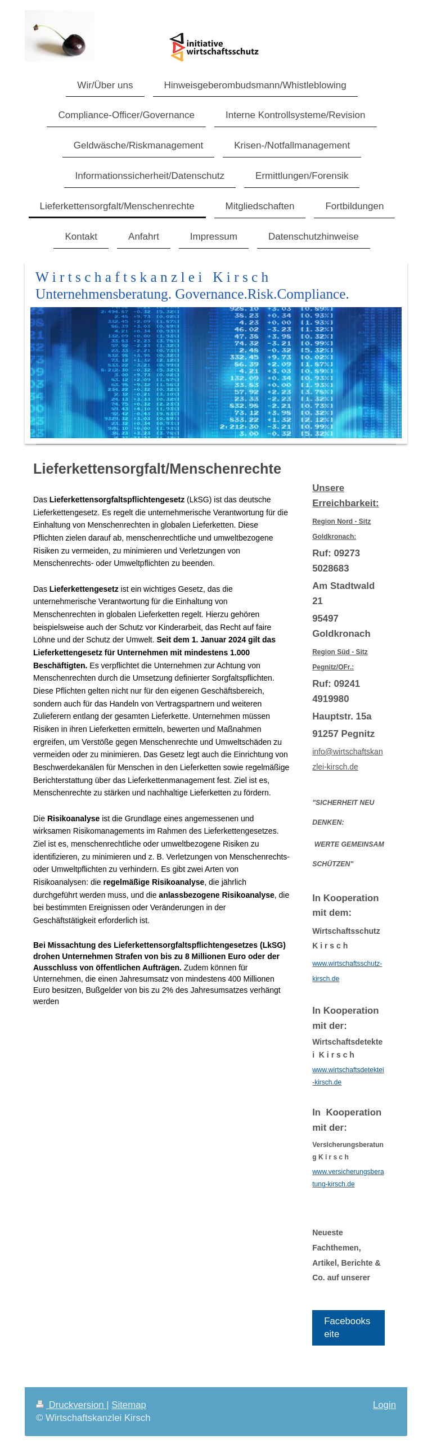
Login (384, 1405)
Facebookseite (347, 1327)
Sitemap (128, 1405)
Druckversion (71, 1405)
